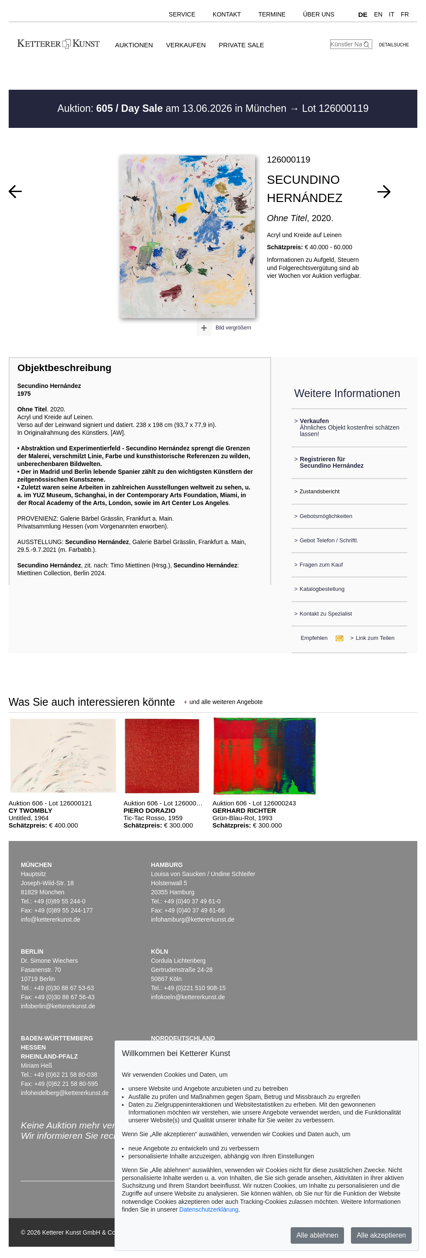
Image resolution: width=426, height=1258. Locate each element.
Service (182, 14)
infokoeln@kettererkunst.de (188, 997)
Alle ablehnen (317, 1235)
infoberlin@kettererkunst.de (58, 1006)
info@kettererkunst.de (50, 919)
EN (378, 14)
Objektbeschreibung (64, 367)
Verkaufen (186, 45)
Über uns (318, 14)
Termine (271, 14)
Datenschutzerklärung (208, 1209)
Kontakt (227, 14)
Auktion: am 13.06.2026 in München (173, 108)
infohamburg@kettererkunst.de (192, 919)
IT (391, 14)
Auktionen (134, 45)
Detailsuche (394, 44)
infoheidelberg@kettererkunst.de (65, 1092)
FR (405, 14)
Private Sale (241, 45)
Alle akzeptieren (381, 1235)
